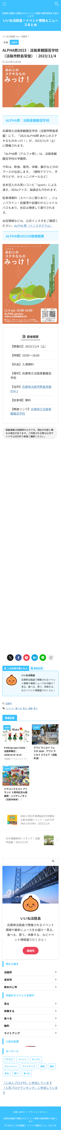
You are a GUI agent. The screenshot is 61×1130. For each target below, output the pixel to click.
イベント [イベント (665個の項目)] (22, 1059)
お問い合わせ (19, 1112)
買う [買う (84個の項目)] (16, 1073)
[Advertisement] (30, 546)
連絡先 (30, 951)
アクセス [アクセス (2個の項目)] (9, 1059)
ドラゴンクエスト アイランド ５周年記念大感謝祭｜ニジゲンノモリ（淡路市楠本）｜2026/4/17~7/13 (15, 796)
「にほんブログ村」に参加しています (27, 1083)
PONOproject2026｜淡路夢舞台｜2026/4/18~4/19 (15, 751)
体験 (30, 708)
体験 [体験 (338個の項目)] (42, 1066)
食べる (18, 708)
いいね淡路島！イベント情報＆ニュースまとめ (30, 22)
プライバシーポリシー (38, 1112)
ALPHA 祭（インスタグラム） (33, 225)
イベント (10, 708)
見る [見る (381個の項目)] (7, 1073)
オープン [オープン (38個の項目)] (36, 1059)
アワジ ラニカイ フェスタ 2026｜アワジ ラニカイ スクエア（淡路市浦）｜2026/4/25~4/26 (45, 754)
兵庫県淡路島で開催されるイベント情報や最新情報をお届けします (30, 1120)
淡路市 (8, 703)
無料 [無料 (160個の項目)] (52, 1066)
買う (36, 708)
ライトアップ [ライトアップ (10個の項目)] (28, 1066)
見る (25, 708)
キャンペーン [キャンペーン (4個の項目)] (11, 1066)
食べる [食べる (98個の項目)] (27, 1073)
